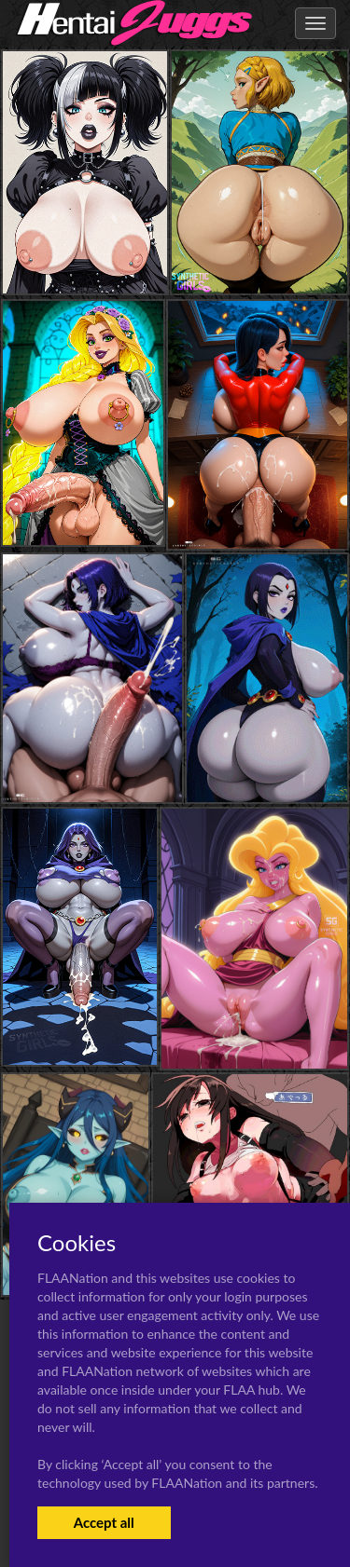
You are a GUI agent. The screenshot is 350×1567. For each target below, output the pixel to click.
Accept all (104, 1522)
